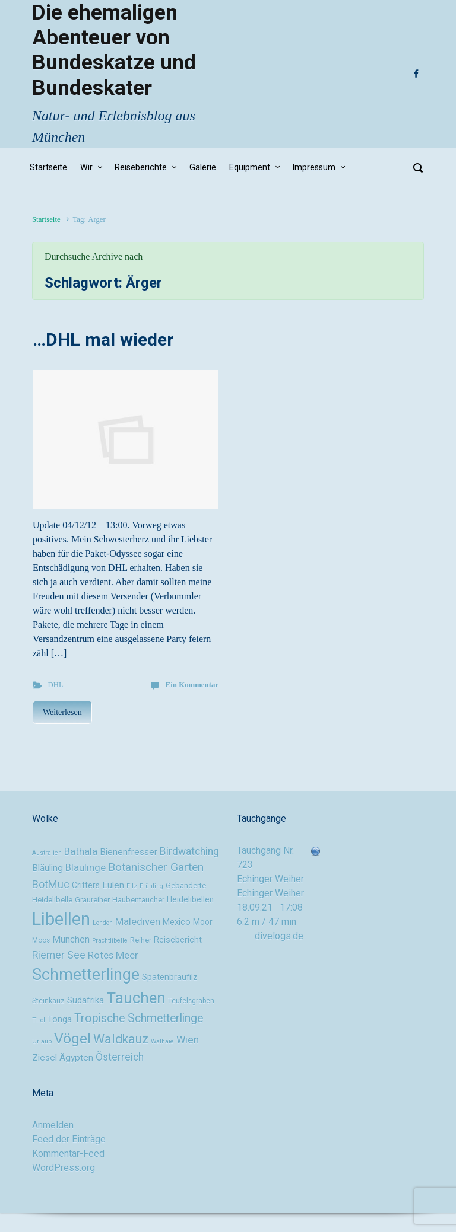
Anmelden (53, 1125)
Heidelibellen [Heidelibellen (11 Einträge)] (190, 899)
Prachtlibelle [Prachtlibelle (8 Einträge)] (110, 940)
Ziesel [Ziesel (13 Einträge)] (44, 1057)
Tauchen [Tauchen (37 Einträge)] (136, 998)
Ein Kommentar (192, 685)
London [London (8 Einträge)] (103, 923)
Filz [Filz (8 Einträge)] (131, 886)
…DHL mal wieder (103, 339)
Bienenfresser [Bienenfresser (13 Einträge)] (128, 852)
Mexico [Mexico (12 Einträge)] (177, 922)
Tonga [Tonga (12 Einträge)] (60, 1019)
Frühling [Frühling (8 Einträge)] (151, 886)
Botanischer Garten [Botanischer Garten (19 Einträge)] (156, 867)
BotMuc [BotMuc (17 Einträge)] (50, 884)
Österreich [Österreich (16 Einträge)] (120, 1057)
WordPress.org (63, 1167)
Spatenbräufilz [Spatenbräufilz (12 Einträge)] (170, 977)
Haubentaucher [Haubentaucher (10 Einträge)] (138, 899)
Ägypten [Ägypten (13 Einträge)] (76, 1057)
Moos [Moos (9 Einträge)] (41, 940)
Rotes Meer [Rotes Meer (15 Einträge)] (113, 955)
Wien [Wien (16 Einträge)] (187, 1040)
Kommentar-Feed (68, 1153)
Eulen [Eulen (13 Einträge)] (113, 885)
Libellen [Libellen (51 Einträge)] (61, 919)
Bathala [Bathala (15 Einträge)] (80, 851)
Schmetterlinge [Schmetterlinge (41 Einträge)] (86, 974)
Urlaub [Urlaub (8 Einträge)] (42, 1041)
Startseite (46, 219)
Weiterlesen (62, 712)
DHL (56, 685)
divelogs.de (279, 935)
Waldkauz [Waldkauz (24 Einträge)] (120, 1039)
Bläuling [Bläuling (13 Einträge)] (47, 868)
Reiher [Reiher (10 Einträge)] (140, 940)
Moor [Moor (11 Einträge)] (203, 922)
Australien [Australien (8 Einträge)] (47, 853)
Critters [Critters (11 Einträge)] (86, 885)
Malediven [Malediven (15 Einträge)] (137, 921)
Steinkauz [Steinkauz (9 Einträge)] (48, 1001)
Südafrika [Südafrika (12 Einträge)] (85, 1000)
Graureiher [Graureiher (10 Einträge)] (92, 899)
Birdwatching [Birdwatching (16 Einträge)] (189, 851)
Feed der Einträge (69, 1139)
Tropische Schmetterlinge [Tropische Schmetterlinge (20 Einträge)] (138, 1018)
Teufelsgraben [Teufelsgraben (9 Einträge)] (191, 1001)
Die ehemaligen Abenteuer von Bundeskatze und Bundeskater (114, 50)
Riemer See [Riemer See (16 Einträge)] (59, 955)
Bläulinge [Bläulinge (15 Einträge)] (85, 867)
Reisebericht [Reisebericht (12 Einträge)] (178, 940)
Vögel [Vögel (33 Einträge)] (72, 1038)
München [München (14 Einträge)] (71, 939)
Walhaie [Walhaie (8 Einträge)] (162, 1041)
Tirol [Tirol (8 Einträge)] (38, 1020)
